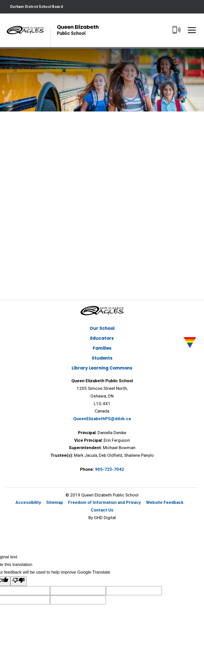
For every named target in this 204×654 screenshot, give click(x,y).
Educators (102, 338)
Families (102, 348)
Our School (102, 328)
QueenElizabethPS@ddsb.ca (102, 418)
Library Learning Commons (102, 368)
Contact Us (102, 510)
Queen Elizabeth (78, 30)
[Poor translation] (18, 581)
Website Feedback (164, 502)
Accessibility (28, 502)
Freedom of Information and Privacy (104, 502)
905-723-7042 (109, 469)
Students (102, 358)
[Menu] (192, 30)
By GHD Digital (102, 517)
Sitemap (54, 502)
